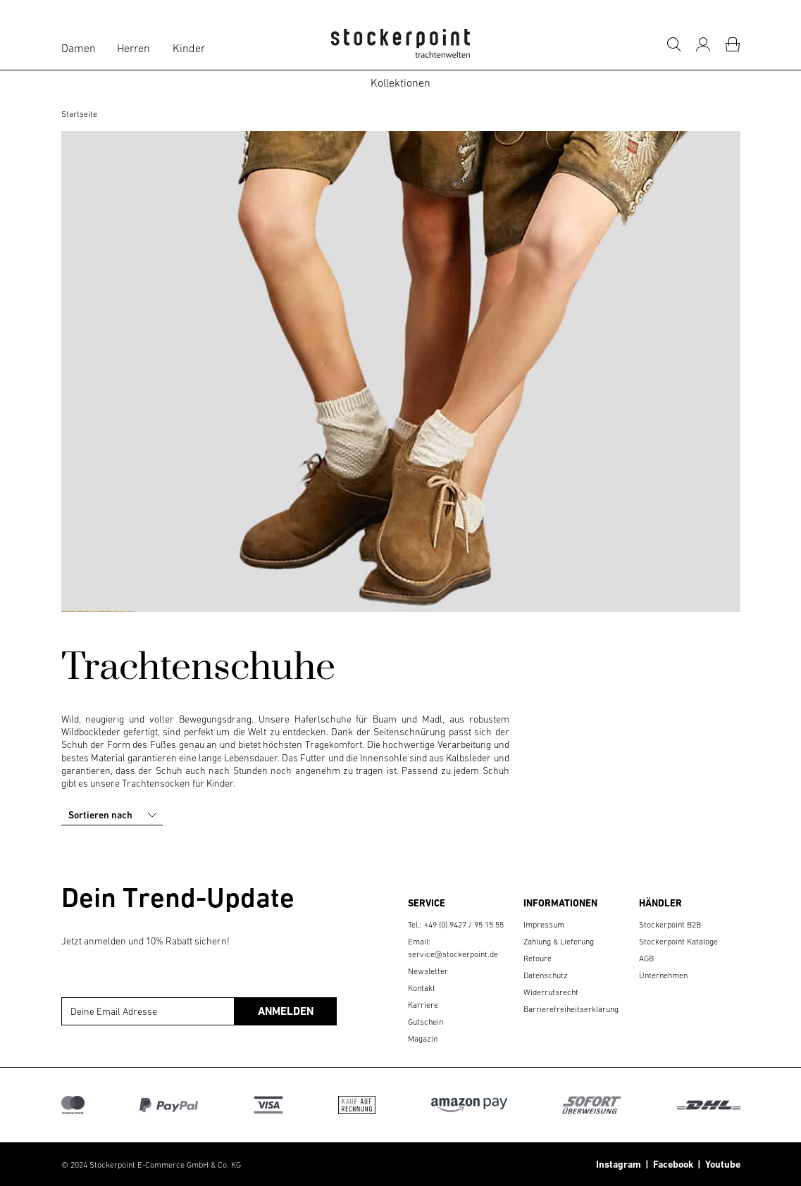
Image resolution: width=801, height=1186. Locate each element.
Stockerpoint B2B (670, 925)
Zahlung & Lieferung (558, 942)
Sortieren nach (114, 814)
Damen (78, 48)
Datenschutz (545, 975)
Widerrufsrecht (550, 992)
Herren (133, 48)
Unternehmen (663, 975)
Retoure (537, 958)
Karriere (423, 1005)
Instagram (618, 1164)
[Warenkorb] (732, 44)
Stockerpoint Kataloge (678, 942)
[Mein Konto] (703, 44)
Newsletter (428, 971)
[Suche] (673, 44)
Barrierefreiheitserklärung (571, 1009)
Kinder (189, 48)
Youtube (720, 1164)
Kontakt (421, 988)
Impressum (543, 925)
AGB (646, 958)
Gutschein (425, 1022)
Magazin (422, 1039)
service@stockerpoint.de (453, 954)
